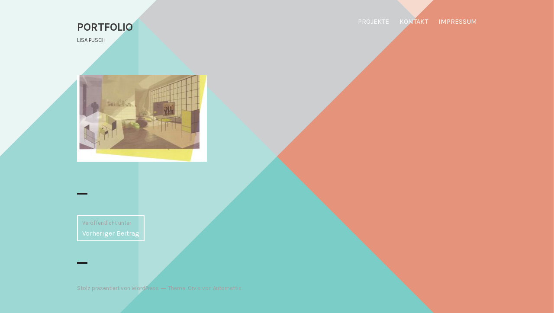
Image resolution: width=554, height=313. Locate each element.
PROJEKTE (373, 21)
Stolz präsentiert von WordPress (118, 288)
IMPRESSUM (457, 21)
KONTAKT (413, 21)
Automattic (227, 288)
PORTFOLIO (105, 27)
